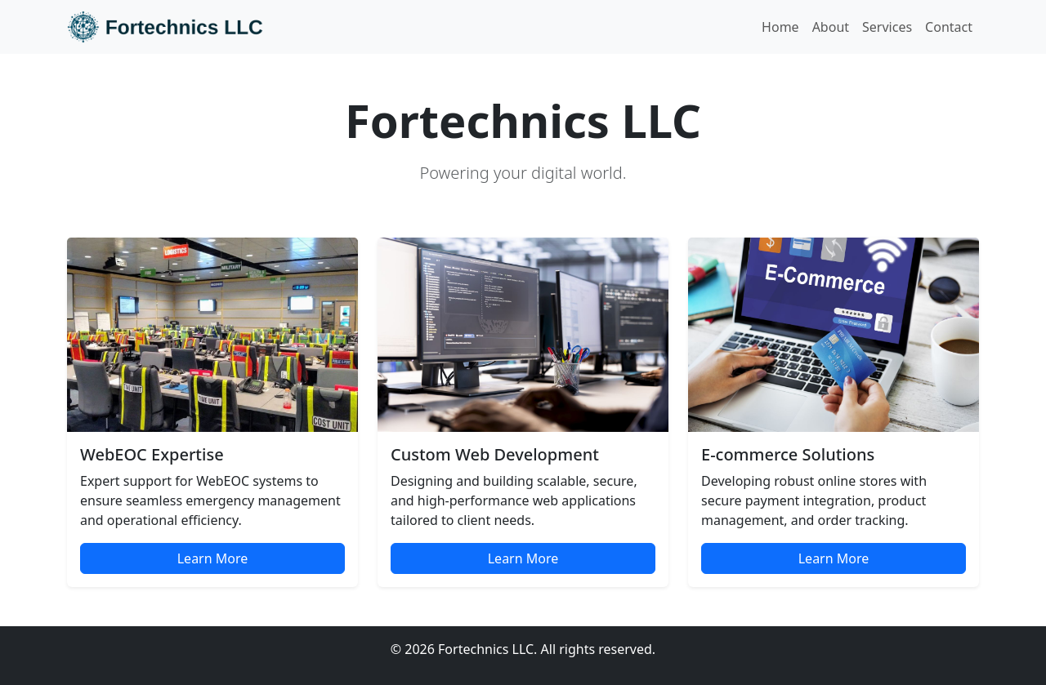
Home (780, 27)
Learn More (212, 558)
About (830, 27)
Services (887, 27)
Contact (948, 27)
